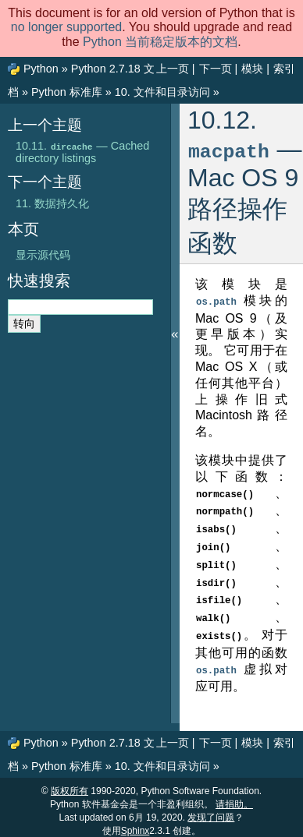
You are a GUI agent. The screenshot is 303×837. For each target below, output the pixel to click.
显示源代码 (43, 255)
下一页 (215, 68)
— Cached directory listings (82, 152)
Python (41, 68)
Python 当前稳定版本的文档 (160, 41)
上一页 (172, 68)
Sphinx (135, 823)
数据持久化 (52, 203)
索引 (284, 68)
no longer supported (66, 27)
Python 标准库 (66, 92)
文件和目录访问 (162, 92)
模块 (252, 68)
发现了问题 (210, 809)
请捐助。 (234, 796)
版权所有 (69, 783)
